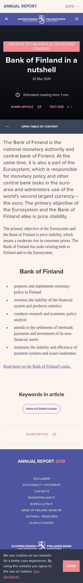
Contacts (41, 491)
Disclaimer (41, 479)
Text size (61, 107)
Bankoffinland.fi (41, 497)
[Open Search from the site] (76, 19)
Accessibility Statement (42, 485)
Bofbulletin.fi (41, 504)
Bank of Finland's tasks (41, 408)
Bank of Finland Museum (41, 510)
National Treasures (42, 516)
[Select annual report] (41, 6)
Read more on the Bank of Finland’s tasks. (37, 366)
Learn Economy (41, 523)
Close (71, 566)
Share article (26, 107)
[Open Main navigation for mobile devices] (6, 19)
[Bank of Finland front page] (41, 19)
